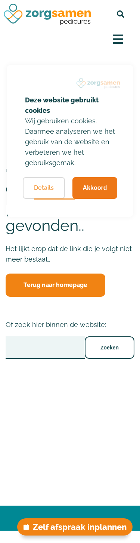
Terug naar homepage (55, 285)
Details (44, 187)
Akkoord (95, 188)
